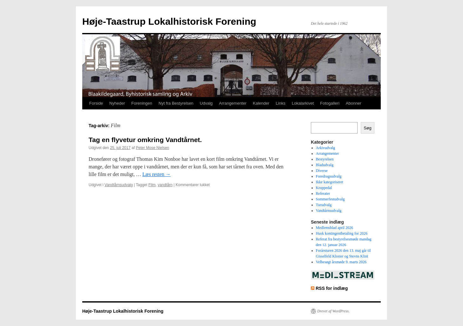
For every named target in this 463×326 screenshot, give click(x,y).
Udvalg (206, 103)
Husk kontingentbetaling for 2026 (341, 233)
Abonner (353, 103)
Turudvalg (324, 205)
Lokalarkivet (303, 103)
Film (152, 185)
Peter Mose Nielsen (152, 148)
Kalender (261, 103)
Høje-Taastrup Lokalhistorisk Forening (169, 21)
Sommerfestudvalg (330, 199)
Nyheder (117, 103)
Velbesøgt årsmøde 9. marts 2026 (341, 262)
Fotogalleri (329, 103)
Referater (323, 193)
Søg (367, 128)
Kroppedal (324, 188)
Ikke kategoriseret (329, 182)
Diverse (322, 170)
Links (280, 103)
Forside (96, 103)
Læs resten (156, 174)
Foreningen (141, 103)
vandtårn (165, 185)
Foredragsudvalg (329, 176)
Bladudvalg (324, 165)
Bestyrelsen (325, 159)
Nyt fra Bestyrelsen (175, 103)
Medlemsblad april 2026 (334, 227)
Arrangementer (233, 103)
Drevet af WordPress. (333, 311)
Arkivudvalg (325, 148)
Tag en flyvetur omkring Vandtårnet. (145, 139)
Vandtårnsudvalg (118, 185)
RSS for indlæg (332, 288)
